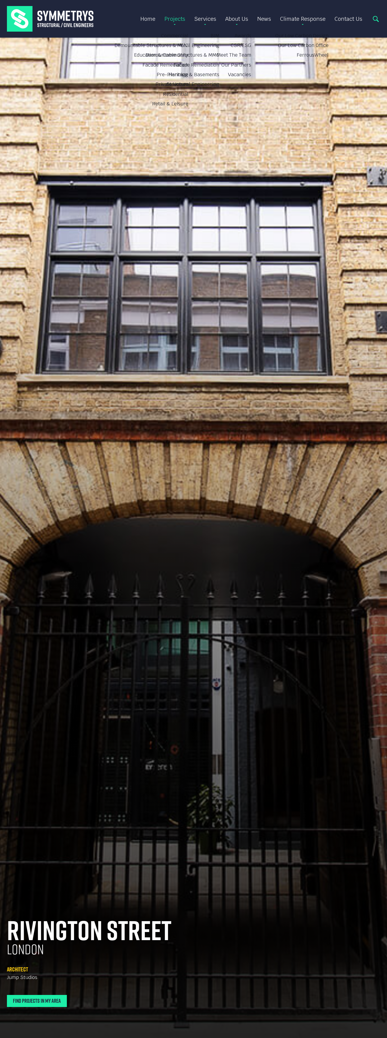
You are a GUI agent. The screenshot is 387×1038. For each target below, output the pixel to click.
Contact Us (348, 18)
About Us (236, 18)
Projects (174, 18)
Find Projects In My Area (37, 1001)
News (264, 18)
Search (375, 18)
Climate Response (303, 18)
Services (205, 18)
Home (147, 18)
